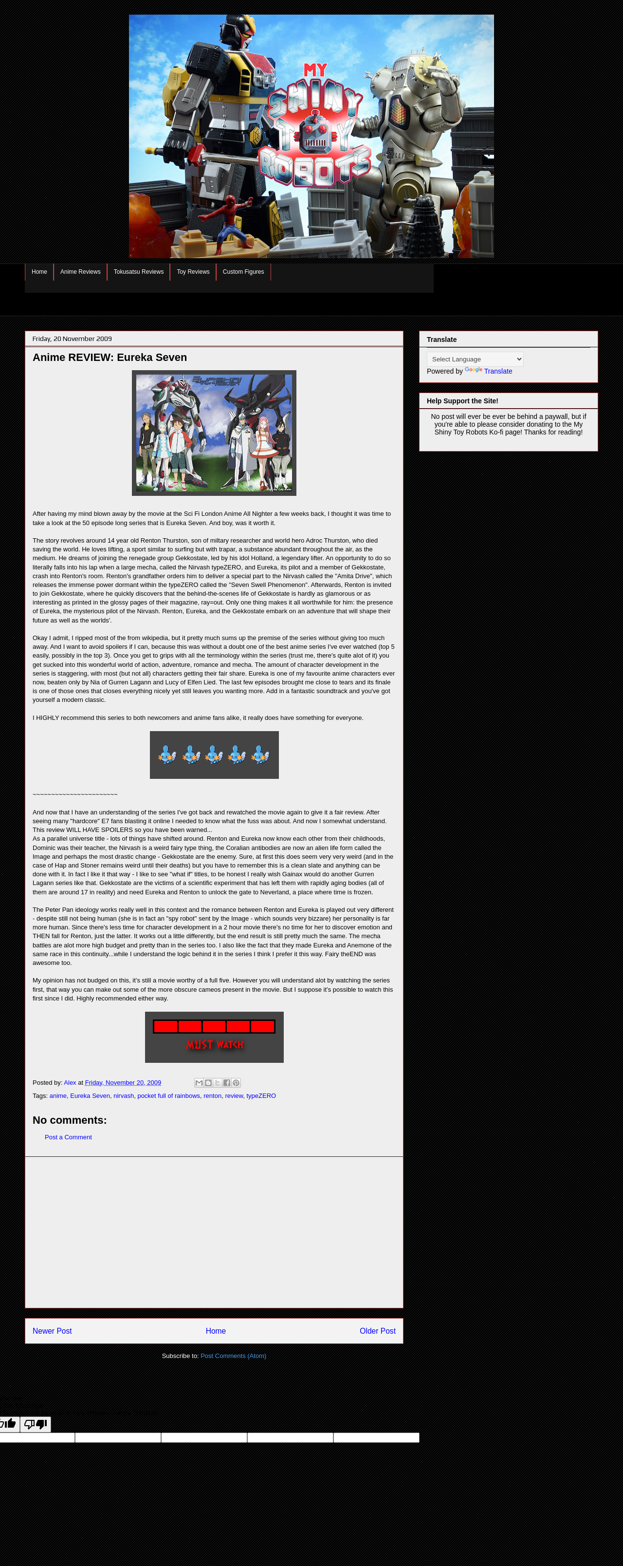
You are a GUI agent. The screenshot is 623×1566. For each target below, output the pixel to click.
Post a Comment (68, 1137)
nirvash (123, 1095)
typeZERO (261, 1095)
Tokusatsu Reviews (139, 271)
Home (39, 271)
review (234, 1095)
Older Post (378, 1331)
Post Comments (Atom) (233, 1355)
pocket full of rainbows (168, 1095)
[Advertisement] (214, 1232)
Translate (489, 371)
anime (58, 1095)
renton (212, 1095)
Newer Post (52, 1331)
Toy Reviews (193, 271)
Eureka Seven (90, 1095)
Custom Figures (243, 271)
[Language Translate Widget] (475, 359)
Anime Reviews (80, 271)
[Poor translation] (35, 1424)
